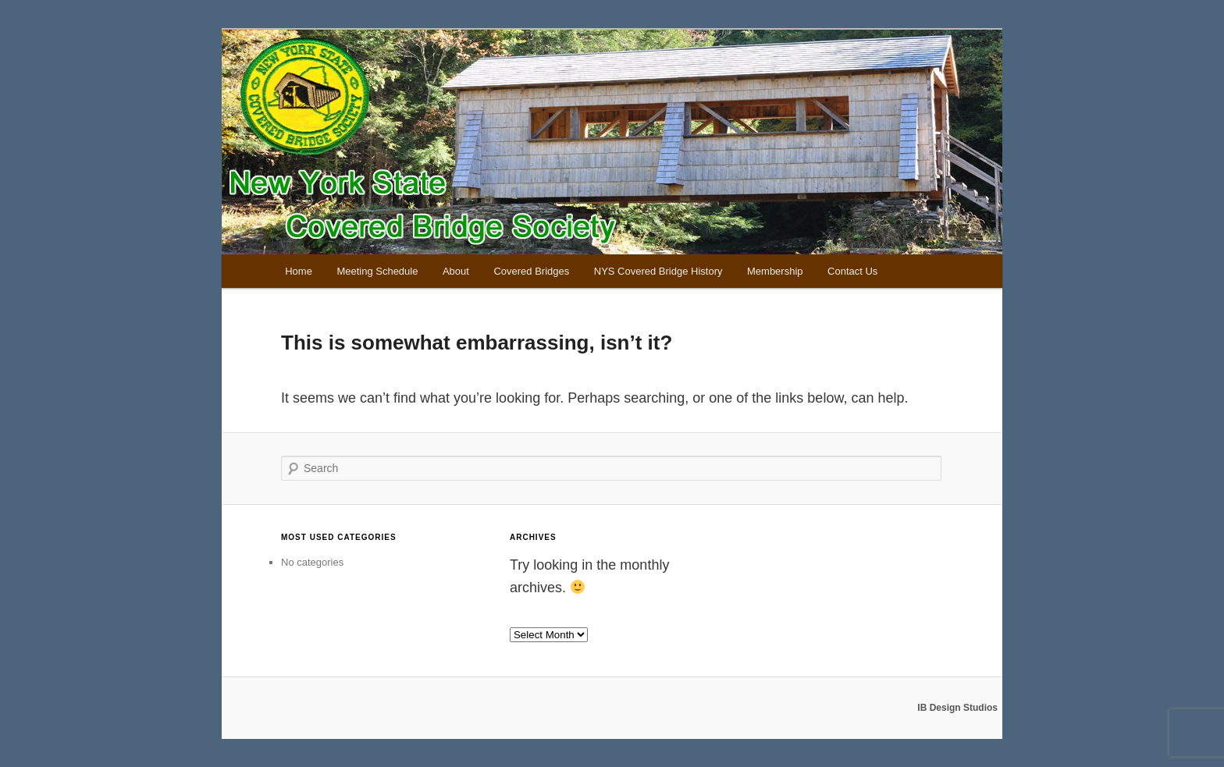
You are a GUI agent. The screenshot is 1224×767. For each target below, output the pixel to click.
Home (298, 271)
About (456, 271)
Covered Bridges (531, 271)
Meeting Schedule (377, 271)
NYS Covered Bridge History (658, 271)
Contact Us (852, 271)
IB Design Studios (957, 707)
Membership (775, 271)
